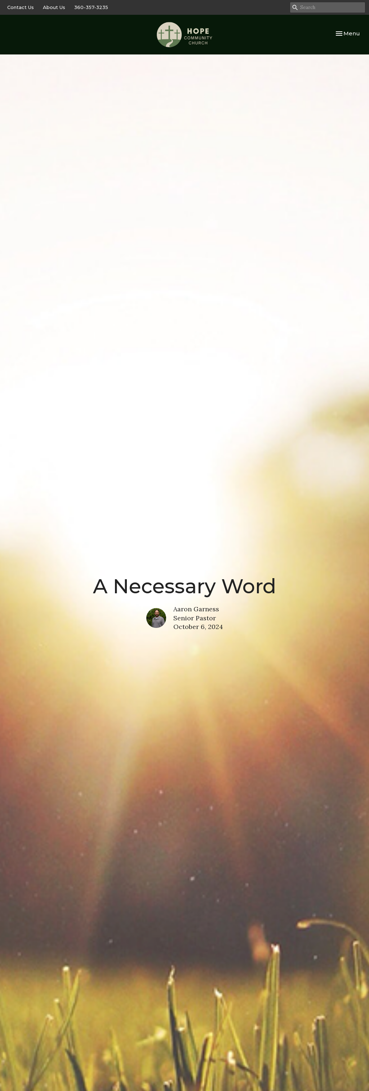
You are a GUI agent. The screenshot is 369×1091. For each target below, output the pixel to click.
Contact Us (20, 7)
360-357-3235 (91, 7)
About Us (54, 7)
